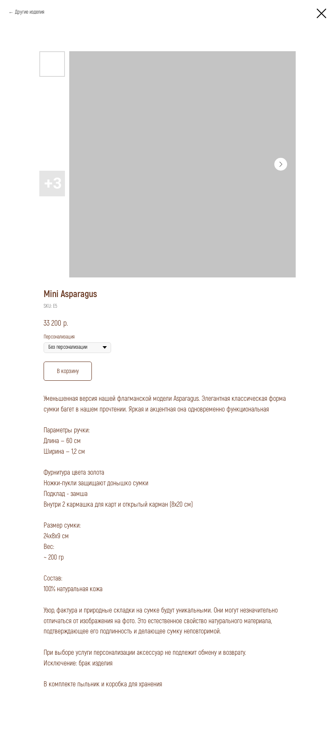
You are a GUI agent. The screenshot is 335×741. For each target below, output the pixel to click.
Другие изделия (29, 12)
